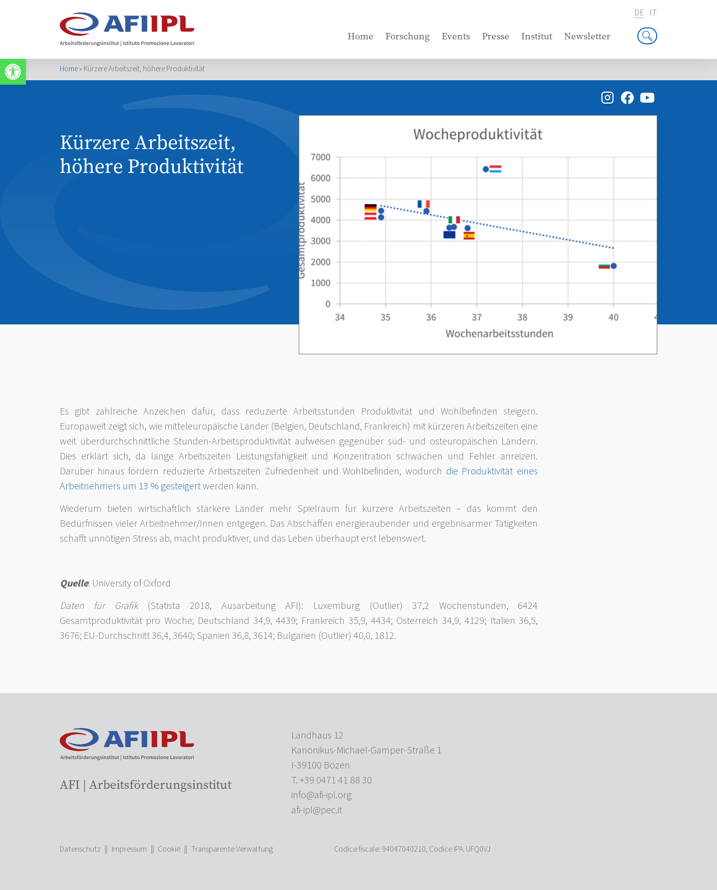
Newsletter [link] (587, 36)
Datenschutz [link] (80, 849)
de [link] (639, 13)
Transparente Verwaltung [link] (232, 849)
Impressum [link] (129, 849)
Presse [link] (495, 36)
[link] (13, 72)
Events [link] (456, 36)
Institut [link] (536, 36)
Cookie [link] (169, 849)
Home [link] (360, 36)
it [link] (653, 12)
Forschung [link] (407, 36)
